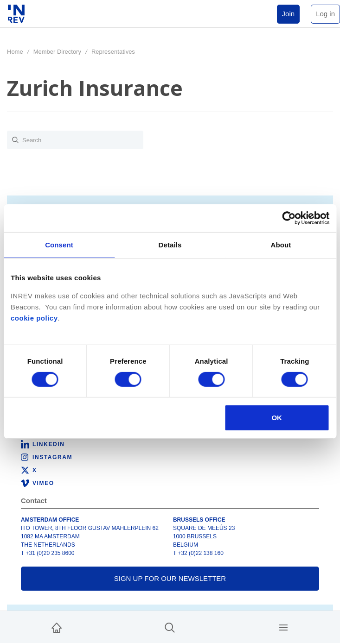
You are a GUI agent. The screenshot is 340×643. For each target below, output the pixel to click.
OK (276, 418)
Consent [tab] (59, 245)
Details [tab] (170, 245)
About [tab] (281, 245)
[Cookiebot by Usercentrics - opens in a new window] (288, 218)
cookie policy (34, 318)
